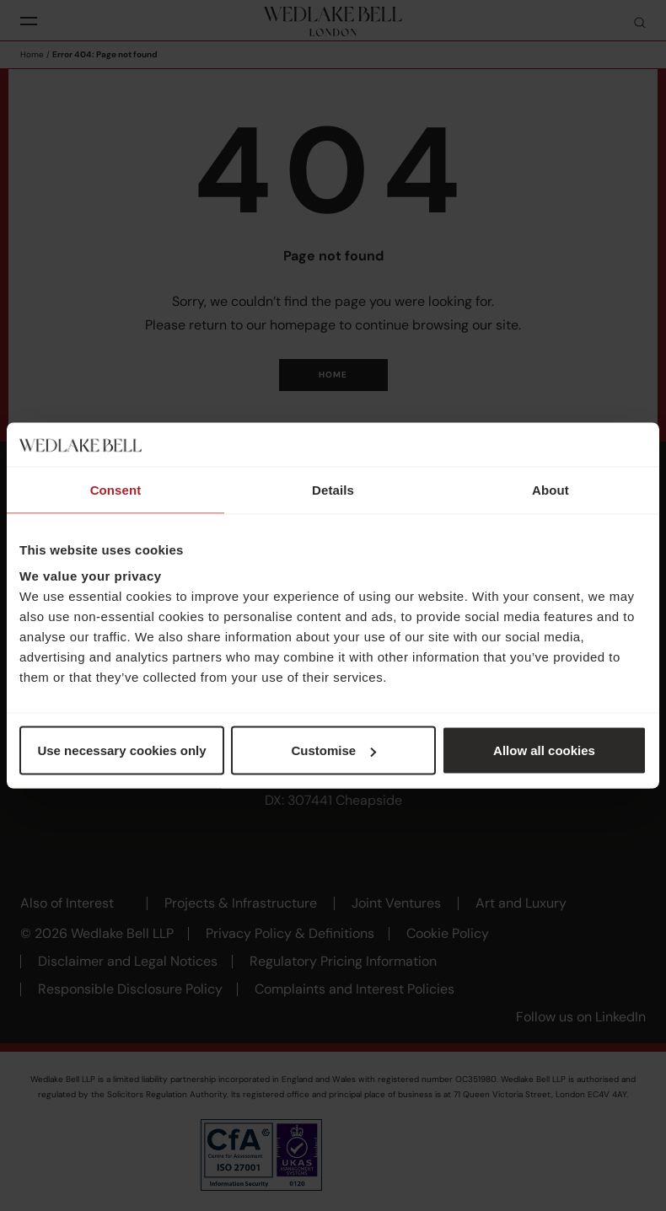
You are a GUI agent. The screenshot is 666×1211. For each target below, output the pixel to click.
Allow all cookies (544, 750)
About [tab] (550, 489)
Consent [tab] (116, 489)
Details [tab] (333, 489)
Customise (333, 750)
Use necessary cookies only (121, 750)
